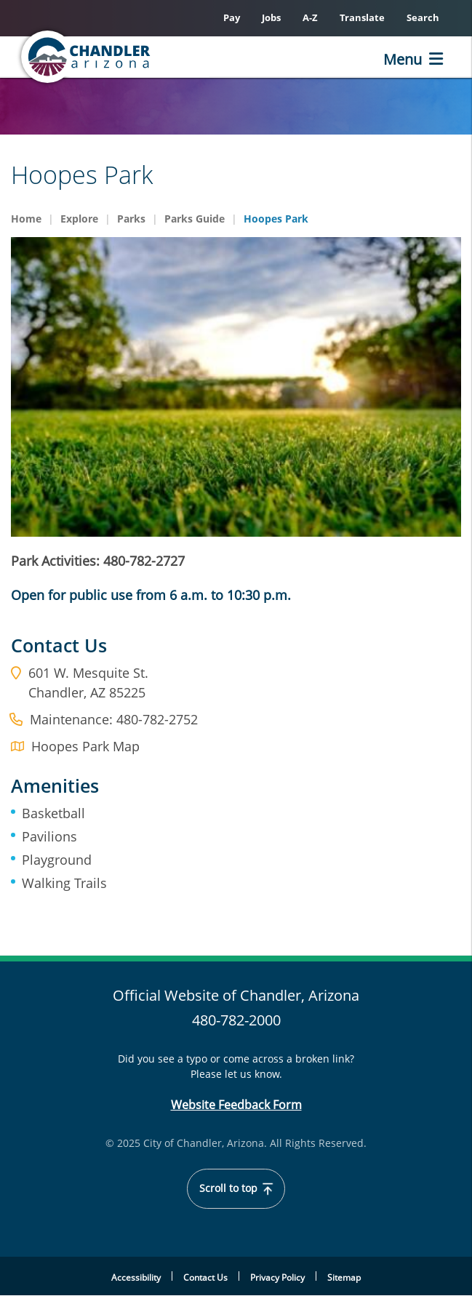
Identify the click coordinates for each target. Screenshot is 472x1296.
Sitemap (344, 1277)
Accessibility (136, 1277)
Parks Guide (194, 218)
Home (26, 218)
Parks (131, 218)
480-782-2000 (236, 1020)
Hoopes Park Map (85, 746)
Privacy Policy (277, 1277)
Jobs (271, 17)
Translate (362, 17)
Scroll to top (236, 1188)
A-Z (310, 17)
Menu (402, 59)
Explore (79, 218)
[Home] (87, 56)
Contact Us (205, 1277)
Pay (231, 17)
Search (423, 17)
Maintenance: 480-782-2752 (114, 719)
